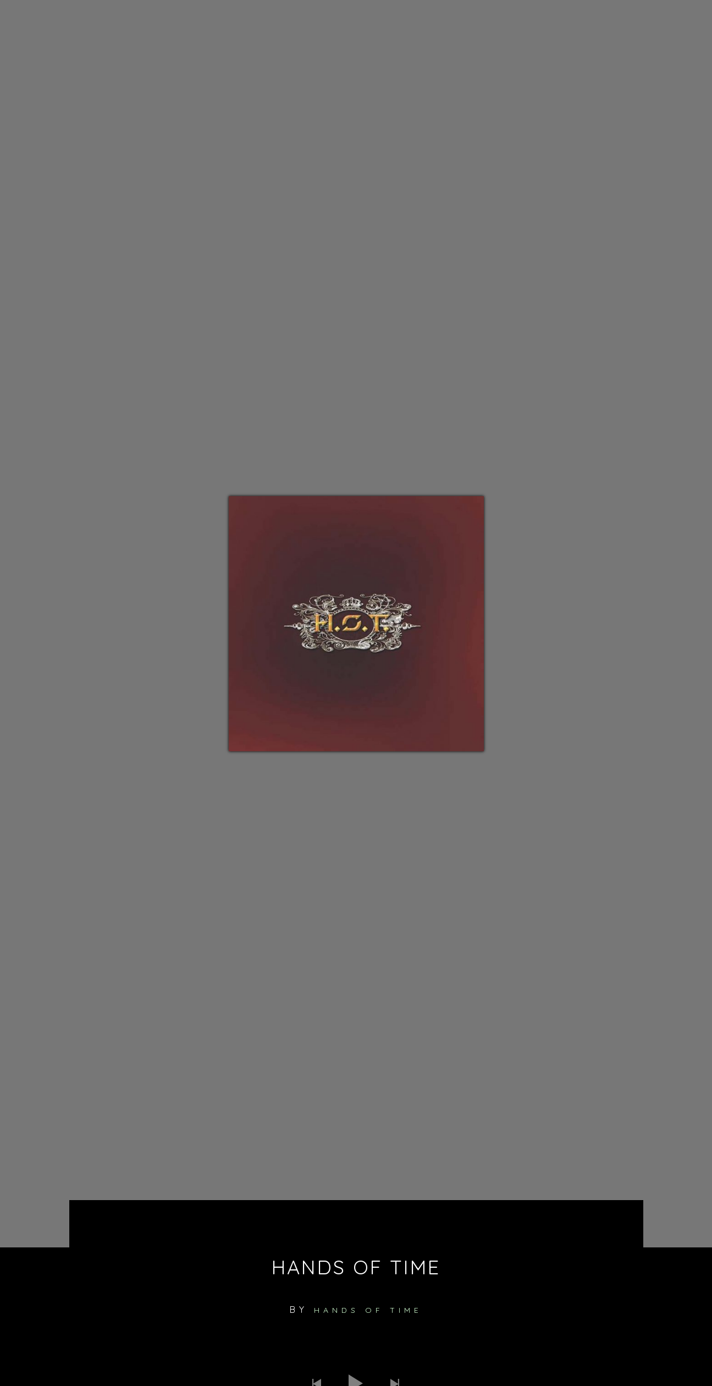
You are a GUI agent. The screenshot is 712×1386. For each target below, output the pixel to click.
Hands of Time (368, 1310)
